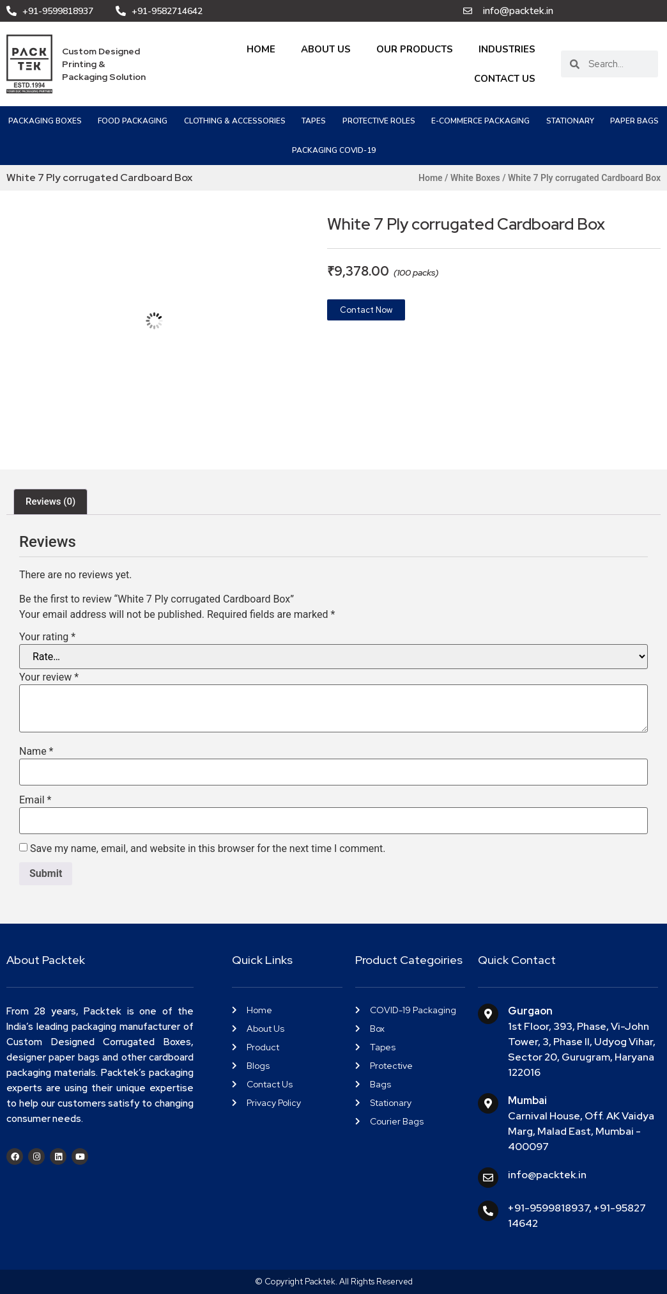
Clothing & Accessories (235, 121)
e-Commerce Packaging (480, 121)
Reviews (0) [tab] (50, 501)
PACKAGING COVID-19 (334, 150)
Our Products (414, 49)
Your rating (47, 637)
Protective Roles (378, 121)
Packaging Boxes (45, 121)
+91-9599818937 (548, 1208)
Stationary (570, 121)
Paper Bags (634, 121)
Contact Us (504, 78)
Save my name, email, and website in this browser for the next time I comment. (208, 849)
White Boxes (475, 178)
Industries (507, 49)
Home (261, 49)
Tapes (314, 121)
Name (36, 751)
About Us (326, 49)
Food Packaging (132, 121)
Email (35, 800)
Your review (49, 677)
